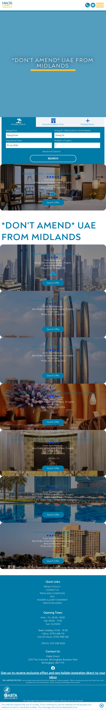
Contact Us (52, 590)
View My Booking (52, 603)
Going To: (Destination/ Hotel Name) (72, 130)
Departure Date (14, 140)
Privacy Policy (52, 586)
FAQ (52, 596)
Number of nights (62, 140)
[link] (53, 122)
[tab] (19, 122)
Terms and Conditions (52, 593)
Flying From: (12, 130)
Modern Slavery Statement (52, 600)
